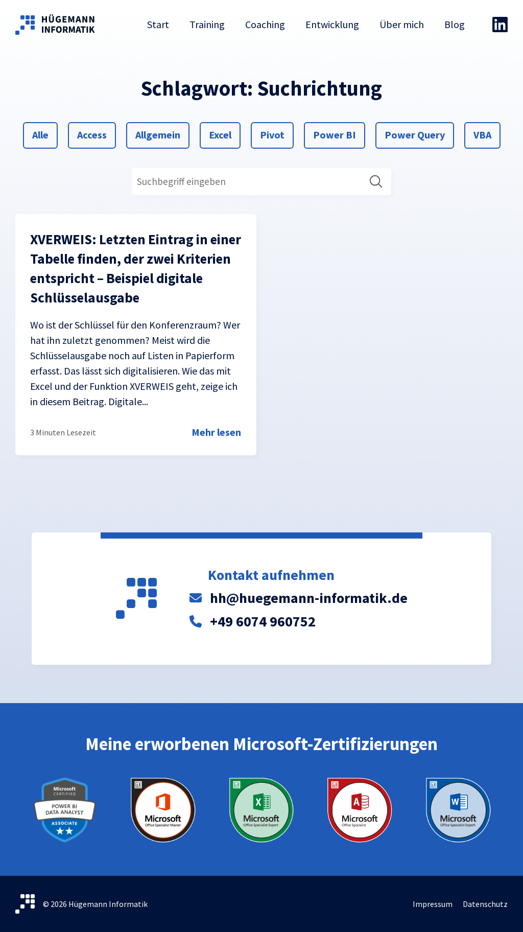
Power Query (414, 134)
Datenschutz (485, 904)
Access (92, 134)
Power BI (334, 134)
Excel (220, 134)
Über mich (401, 24)
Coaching (265, 24)
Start (158, 24)
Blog (454, 24)
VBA (485, 134)
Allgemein (157, 134)
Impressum (433, 904)
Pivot (271, 134)
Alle (44, 134)
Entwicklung (332, 24)
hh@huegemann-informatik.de (309, 598)
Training (207, 24)
